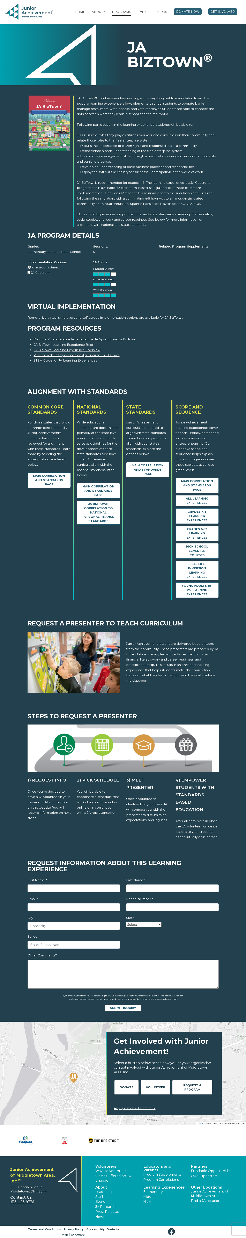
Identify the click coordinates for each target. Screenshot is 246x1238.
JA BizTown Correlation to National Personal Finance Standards (98, 512)
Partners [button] (199, 1166)
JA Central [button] (78, 1234)
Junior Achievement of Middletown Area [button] (209, 1193)
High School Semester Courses (197, 551)
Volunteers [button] (105, 1166)
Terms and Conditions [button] (44, 1229)
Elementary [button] (153, 1192)
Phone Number (139, 899)
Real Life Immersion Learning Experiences (197, 570)
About (97, 12)
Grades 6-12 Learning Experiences (197, 533)
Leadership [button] (104, 1192)
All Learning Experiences (197, 501)
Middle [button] (149, 1197)
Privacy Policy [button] (74, 1229)
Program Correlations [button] (161, 1180)
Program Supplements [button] (162, 1174)
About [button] (101, 1187)
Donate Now (188, 12)
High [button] (147, 1202)
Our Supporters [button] (204, 1176)
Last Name (135, 880)
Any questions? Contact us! (135, 1108)
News (162, 12)
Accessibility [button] (95, 1229)
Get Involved (222, 12)
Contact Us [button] (21, 1197)
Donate (126, 1087)
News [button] (99, 1217)
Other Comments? (42, 955)
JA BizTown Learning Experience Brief (63, 345)
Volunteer (155, 1087)
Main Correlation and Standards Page (49, 480)
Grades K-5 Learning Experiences (197, 516)
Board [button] (100, 1202)
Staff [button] (99, 1197)
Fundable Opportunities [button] (211, 1171)
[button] (104, 12)
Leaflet (199, 1123)
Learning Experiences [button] (164, 1187)
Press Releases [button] (107, 1212)
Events (144, 12)
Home (80, 12)
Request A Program (192, 1087)
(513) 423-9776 (22, 1202)
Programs (121, 12)
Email (33, 899)
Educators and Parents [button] (157, 1168)
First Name (37, 880)
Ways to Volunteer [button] (110, 1171)
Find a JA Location (205, 1201)
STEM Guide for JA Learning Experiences (65, 360)
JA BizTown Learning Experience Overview (67, 350)
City (30, 918)
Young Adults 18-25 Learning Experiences (197, 590)
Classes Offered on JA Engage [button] (113, 1178)
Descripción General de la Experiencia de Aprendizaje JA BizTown (85, 339)
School (33, 936)
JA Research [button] (105, 1207)
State (130, 918)
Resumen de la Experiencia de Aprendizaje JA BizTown (77, 355)
